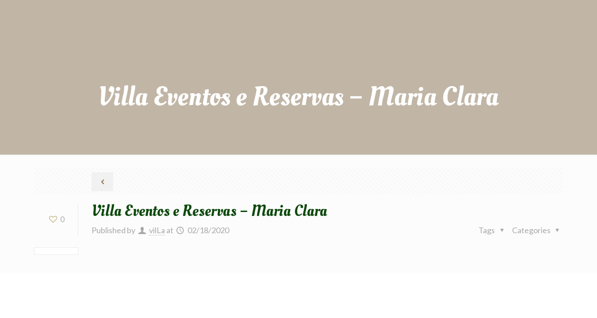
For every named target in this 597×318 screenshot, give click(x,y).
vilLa (157, 230)
